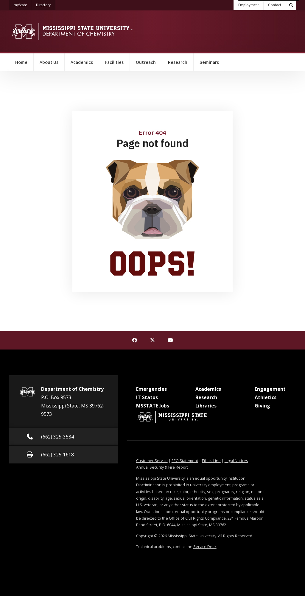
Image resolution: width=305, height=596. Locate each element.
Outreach (146, 62)
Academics (82, 62)
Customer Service (152, 460)
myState (23, 4)
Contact (274, 5)
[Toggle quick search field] (291, 5)
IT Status (147, 397)
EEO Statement (185, 460)
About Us (49, 62)
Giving (262, 405)
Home (21, 62)
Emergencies (151, 389)
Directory (45, 4)
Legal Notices (236, 460)
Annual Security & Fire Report (162, 467)
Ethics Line (211, 460)
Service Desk (205, 546)
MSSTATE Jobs (152, 405)
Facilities (114, 62)
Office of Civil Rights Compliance (197, 518)
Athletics (265, 397)
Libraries (206, 405)
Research (177, 62)
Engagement (270, 389)
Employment (248, 5)
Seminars (209, 62)
